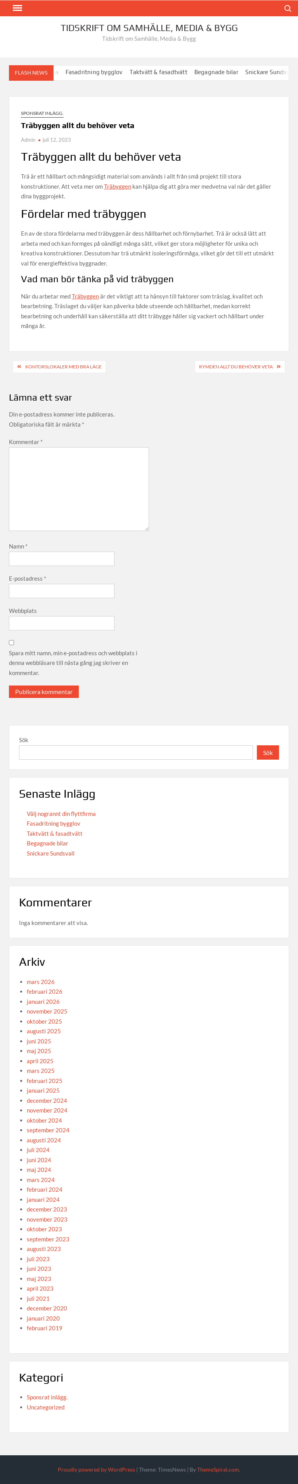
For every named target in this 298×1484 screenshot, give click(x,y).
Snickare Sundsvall (50, 853)
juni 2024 (39, 1159)
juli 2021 (38, 1298)
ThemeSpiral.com (218, 1469)
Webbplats (23, 610)
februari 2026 (44, 991)
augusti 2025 (44, 1031)
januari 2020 (43, 1318)
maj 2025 (39, 1050)
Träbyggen (117, 186)
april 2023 (40, 1288)
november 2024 (47, 1110)
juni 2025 (39, 1041)
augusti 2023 (44, 1248)
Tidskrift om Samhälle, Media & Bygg (149, 28)
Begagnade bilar (221, 72)
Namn (18, 546)
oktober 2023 (44, 1228)
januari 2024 (43, 1199)
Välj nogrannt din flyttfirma (61, 813)
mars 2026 (41, 981)
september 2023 (48, 1239)
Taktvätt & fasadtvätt (163, 72)
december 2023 (47, 1209)
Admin (28, 140)
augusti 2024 (44, 1140)
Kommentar (26, 441)
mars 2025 (41, 1070)
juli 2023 (38, 1258)
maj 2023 (39, 1278)
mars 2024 (41, 1179)
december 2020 (47, 1308)
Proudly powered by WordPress (96, 1469)
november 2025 (47, 1011)
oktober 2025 (44, 1021)
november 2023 (47, 1219)
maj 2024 (39, 1169)
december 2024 (47, 1100)
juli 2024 (38, 1149)
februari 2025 (44, 1080)
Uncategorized (45, 1407)
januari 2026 (43, 1001)
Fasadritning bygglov (98, 72)
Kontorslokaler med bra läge (63, 367)
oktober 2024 (44, 1120)
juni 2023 (39, 1268)
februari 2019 (44, 1327)
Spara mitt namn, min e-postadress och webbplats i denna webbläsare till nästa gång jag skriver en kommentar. (73, 662)
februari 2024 (44, 1189)
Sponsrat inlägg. (42, 113)
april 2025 (40, 1060)
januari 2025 (43, 1090)
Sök (23, 739)
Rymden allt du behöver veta (236, 367)
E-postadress (27, 578)
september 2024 (48, 1129)
